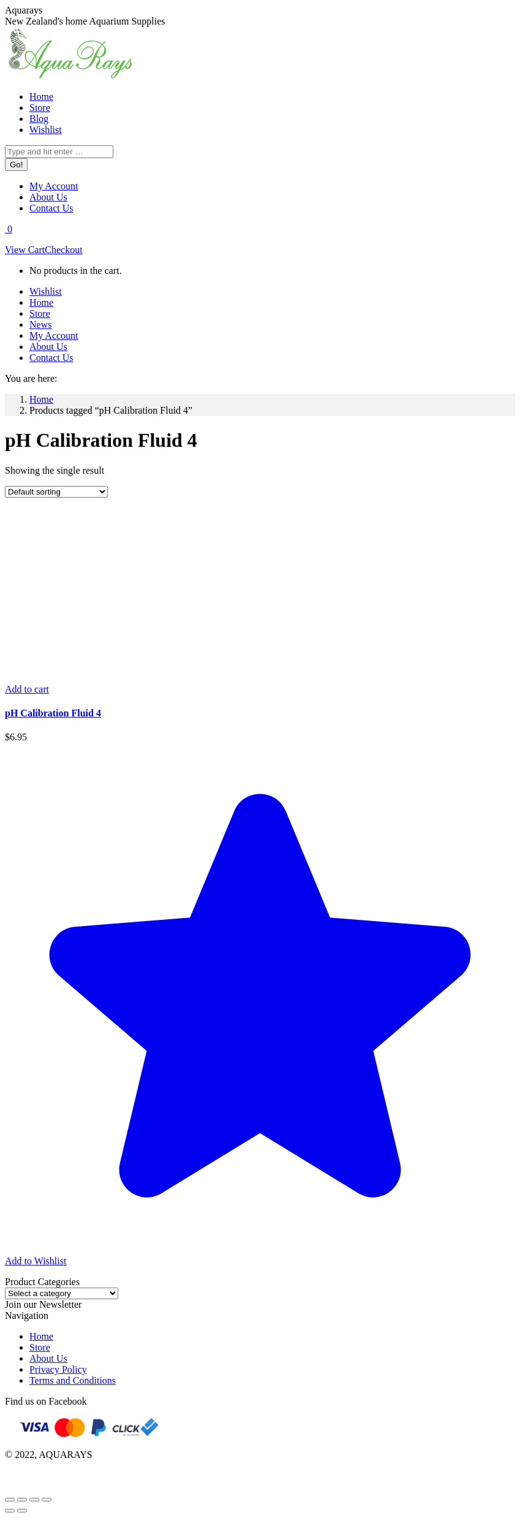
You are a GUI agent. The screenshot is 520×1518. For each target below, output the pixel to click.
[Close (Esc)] (10, 1499)
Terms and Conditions (72, 1380)
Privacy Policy (58, 1369)
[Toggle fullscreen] (34, 1499)
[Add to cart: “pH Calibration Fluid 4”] (27, 689)
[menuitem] (41, 96)
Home (41, 1336)
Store (39, 1347)
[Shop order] (56, 492)
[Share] (22, 1499)
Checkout (63, 250)
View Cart (25, 250)
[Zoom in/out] (46, 1499)
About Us (48, 1358)
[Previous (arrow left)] (10, 1510)
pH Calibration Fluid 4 (53, 713)
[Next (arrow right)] (22, 1510)
